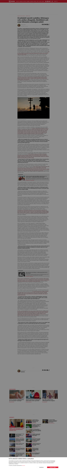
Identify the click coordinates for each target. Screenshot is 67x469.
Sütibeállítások (41, 467)
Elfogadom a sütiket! (53, 467)
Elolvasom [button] (23, 465)
